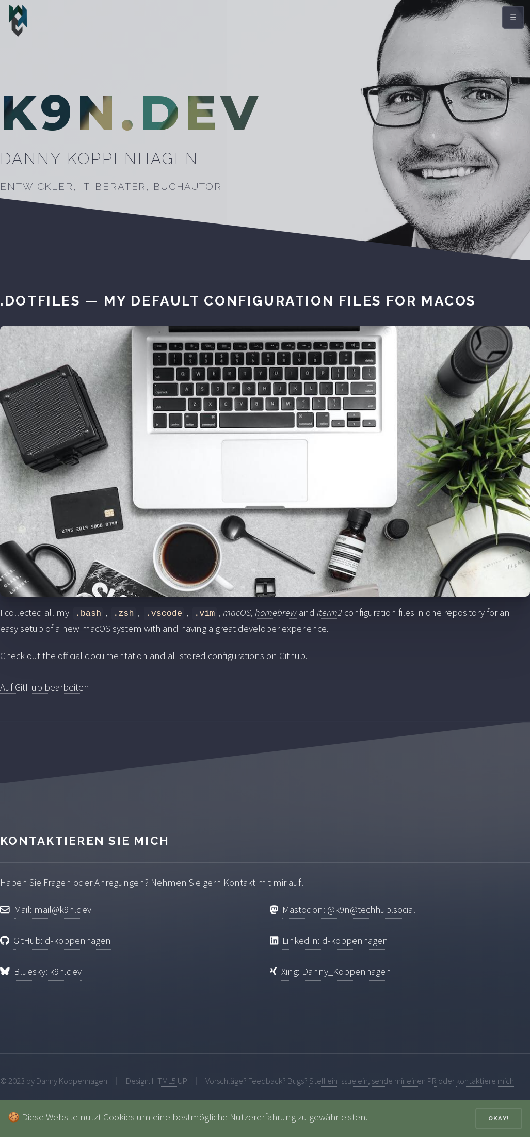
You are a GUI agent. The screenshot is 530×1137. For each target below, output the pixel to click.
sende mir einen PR (404, 1080)
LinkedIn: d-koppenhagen (335, 941)
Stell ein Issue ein (338, 1080)
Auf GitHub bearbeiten (44, 687)
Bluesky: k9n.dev (48, 972)
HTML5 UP (169, 1080)
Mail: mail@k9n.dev (52, 910)
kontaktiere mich (485, 1080)
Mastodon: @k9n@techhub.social (348, 910)
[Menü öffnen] (513, 17)
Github (292, 656)
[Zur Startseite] (18, 23)
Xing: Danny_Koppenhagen (336, 972)
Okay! (498, 1118)
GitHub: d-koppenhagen (62, 941)
